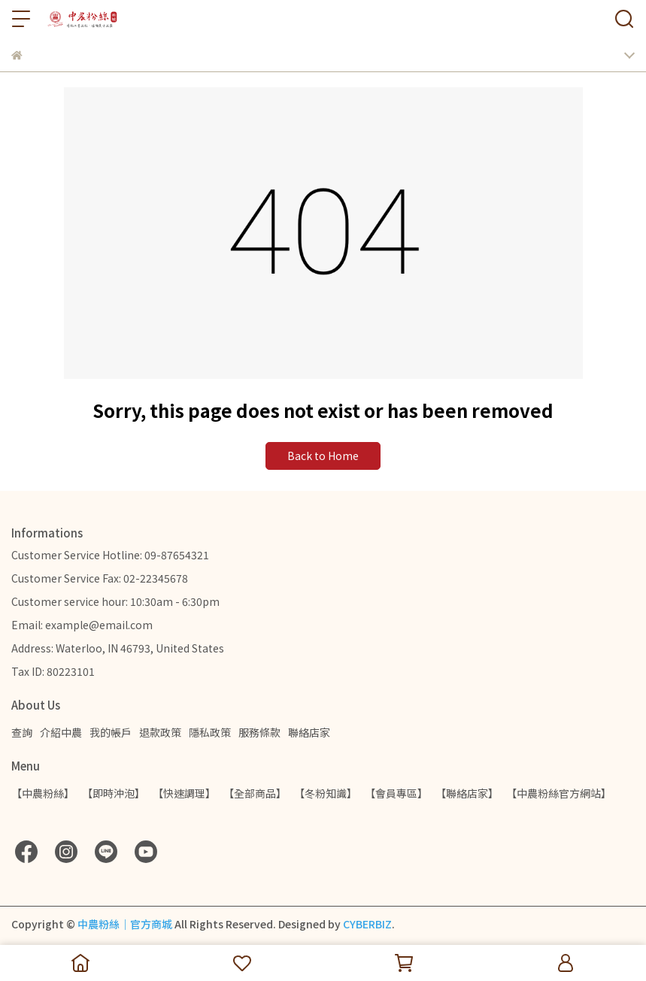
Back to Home (323, 455)
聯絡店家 (309, 732)
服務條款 (259, 732)
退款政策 (160, 732)
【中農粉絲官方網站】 (558, 793)
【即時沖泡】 (113, 793)
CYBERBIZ (367, 923)
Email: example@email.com (82, 624)
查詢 (21, 732)
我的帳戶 (110, 732)
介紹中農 (61, 732)
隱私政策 (210, 732)
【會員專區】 (396, 793)
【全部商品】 (255, 793)
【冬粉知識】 (325, 793)
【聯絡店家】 (467, 793)
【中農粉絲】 (42, 793)
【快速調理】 (184, 793)
